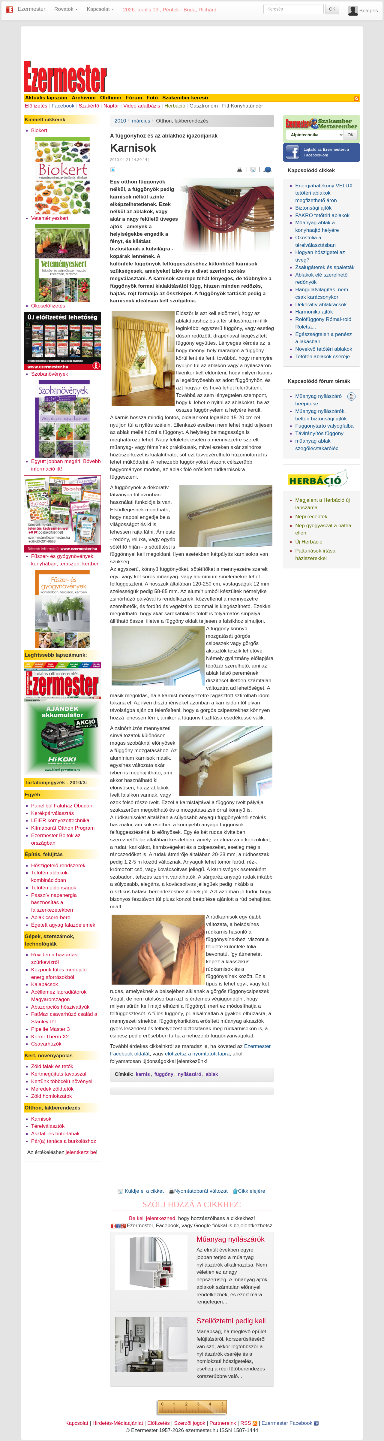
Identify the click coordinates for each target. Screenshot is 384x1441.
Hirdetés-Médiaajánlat (117, 1423)
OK (332, 9)
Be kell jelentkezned (152, 1218)
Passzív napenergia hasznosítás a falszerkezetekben (54, 902)
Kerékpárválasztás (52, 813)
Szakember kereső (185, 98)
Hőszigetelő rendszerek (58, 865)
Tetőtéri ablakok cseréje (322, 356)
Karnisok (41, 1119)
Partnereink (222, 1423)
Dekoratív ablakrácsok (320, 304)
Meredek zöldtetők (52, 1089)
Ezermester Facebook (290, 1423)
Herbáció (174, 106)
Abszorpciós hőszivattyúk (60, 1007)
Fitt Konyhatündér (242, 106)
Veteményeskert (49, 218)
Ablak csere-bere (50, 917)
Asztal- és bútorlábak (55, 1134)
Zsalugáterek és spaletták (324, 267)
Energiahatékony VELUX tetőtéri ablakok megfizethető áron (324, 193)
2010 (120, 121)
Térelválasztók (48, 1126)
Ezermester (31, 9)
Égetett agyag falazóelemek (63, 925)
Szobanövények (49, 374)
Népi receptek (311, 516)
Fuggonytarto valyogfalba (324, 426)
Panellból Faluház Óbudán (61, 806)
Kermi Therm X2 (50, 1037)
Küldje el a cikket (140, 1191)
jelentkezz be (81, 1152)
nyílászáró (189, 1074)
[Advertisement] (192, 42)
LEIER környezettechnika (60, 820)
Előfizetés (36, 106)
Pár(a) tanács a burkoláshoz (63, 1141)
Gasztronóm (204, 106)
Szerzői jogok (189, 1423)
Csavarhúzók (46, 1044)
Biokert (39, 130)
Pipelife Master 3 (50, 1029)
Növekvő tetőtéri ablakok (323, 349)
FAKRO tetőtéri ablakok (322, 215)
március (141, 121)
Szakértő (89, 106)
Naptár (111, 106)
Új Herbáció (308, 542)
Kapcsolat (76, 1423)
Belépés (368, 11)
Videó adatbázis (141, 106)
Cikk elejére (249, 1191)
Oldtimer (111, 98)
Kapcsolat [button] (100, 9)
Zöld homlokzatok (51, 1096)
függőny (163, 1074)
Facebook (63, 106)
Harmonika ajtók (314, 312)
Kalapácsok (44, 984)
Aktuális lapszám (46, 98)
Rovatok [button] (66, 9)
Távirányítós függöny (319, 433)
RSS (248, 1423)
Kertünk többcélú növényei (61, 1081)
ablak (212, 1074)
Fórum (134, 98)
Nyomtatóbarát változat (198, 1191)
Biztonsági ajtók (313, 208)
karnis (143, 1074)
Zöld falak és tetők (52, 1066)
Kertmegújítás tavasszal (58, 1074)
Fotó (152, 98)
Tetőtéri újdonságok (53, 888)
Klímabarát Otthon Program (63, 828)
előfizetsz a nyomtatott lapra (197, 1054)
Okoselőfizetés (48, 306)
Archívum (84, 98)
